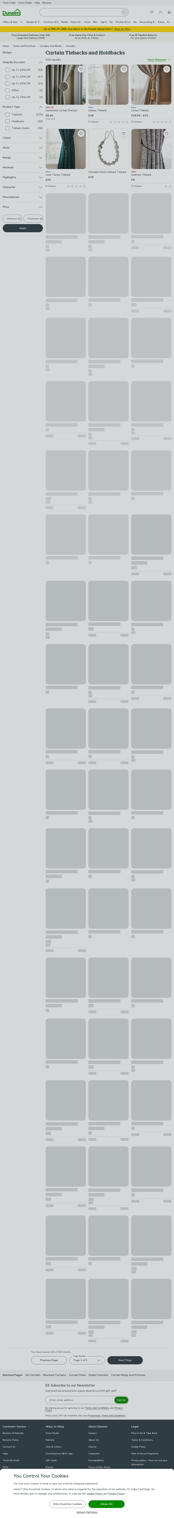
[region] (87, 1493)
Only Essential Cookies (67, 1504)
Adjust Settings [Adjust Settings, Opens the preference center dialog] (86, 1512)
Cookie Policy (95, 1494)
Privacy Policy (116, 1494)
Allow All (106, 1504)
